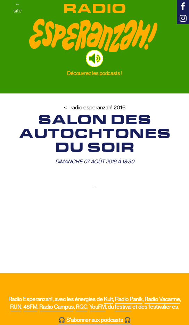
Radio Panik (128, 299)
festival (123, 307)
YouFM (97, 307)
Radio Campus (56, 307)
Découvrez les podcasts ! (94, 73)
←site (18, 7)
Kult (108, 299)
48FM (30, 307)
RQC (81, 307)
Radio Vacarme (162, 299)
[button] (94, 58)
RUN (15, 307)
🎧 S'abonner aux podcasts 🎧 (94, 320)
